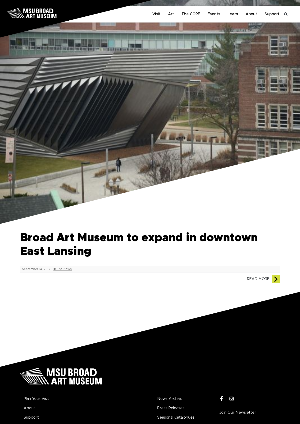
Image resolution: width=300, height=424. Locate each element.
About (251, 14)
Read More (258, 279)
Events (214, 14)
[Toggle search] (286, 14)
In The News (62, 269)
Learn (233, 14)
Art (171, 14)
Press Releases (170, 408)
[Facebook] (222, 399)
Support (272, 14)
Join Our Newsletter (237, 412)
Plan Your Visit (36, 399)
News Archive (169, 399)
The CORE (190, 14)
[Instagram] (232, 399)
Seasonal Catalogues (176, 417)
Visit (156, 14)
